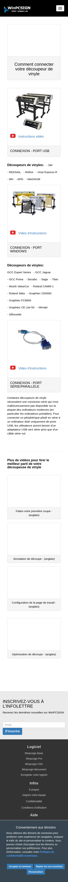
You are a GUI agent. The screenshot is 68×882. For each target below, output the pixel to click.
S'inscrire (12, 731)
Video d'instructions (32, 233)
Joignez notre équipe (34, 795)
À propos (34, 789)
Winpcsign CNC (34, 764)
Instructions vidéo (31, 136)
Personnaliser (36, 872)
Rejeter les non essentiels (49, 866)
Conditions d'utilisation (34, 807)
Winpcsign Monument (34, 769)
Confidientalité (34, 801)
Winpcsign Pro (34, 758)
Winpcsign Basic (34, 753)
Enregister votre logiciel (34, 774)
